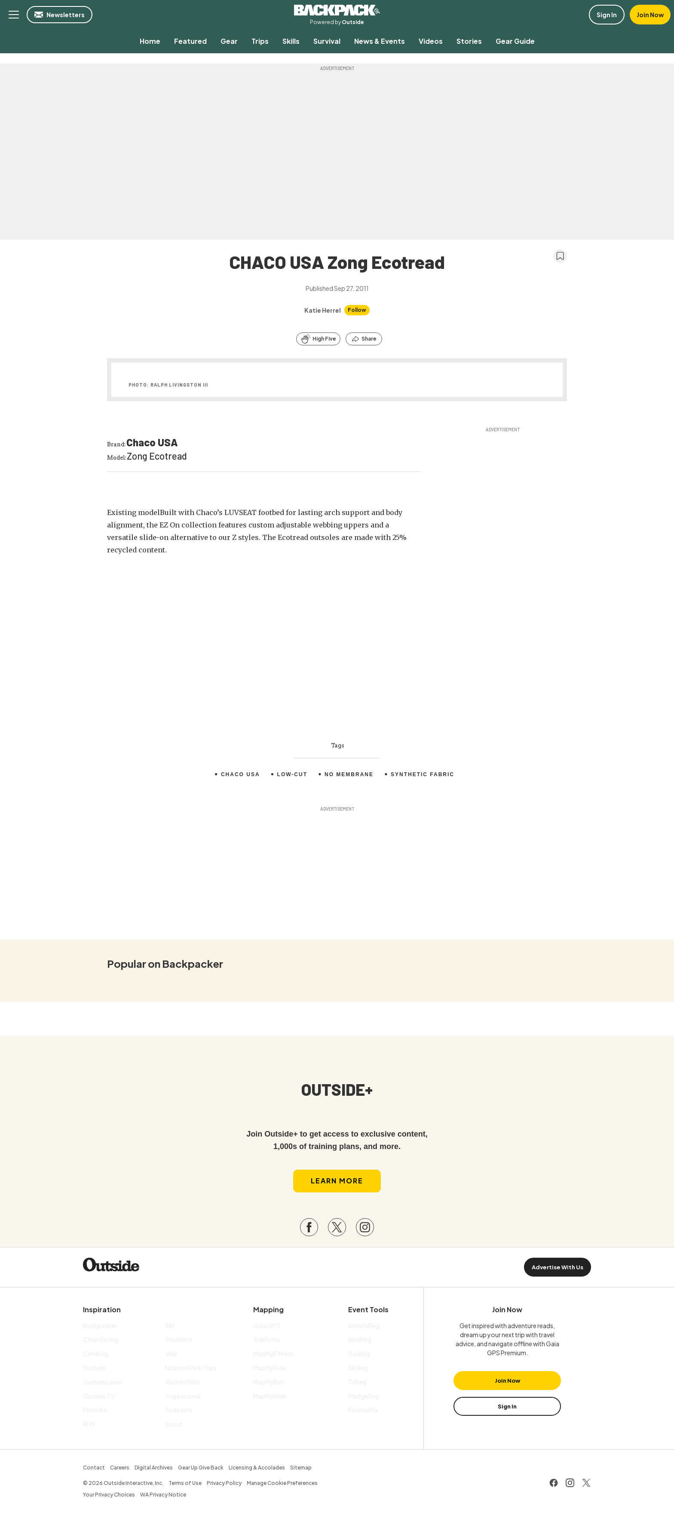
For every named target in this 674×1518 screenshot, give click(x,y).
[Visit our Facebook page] (309, 1227)
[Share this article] (364, 338)
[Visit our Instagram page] (365, 1227)
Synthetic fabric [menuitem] (422, 774)
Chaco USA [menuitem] (240, 774)
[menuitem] (150, 41)
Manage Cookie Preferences (282, 1483)
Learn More (337, 1180)
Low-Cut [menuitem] (292, 774)
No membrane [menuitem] (349, 774)
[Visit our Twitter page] (337, 1227)
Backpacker (337, 10)
